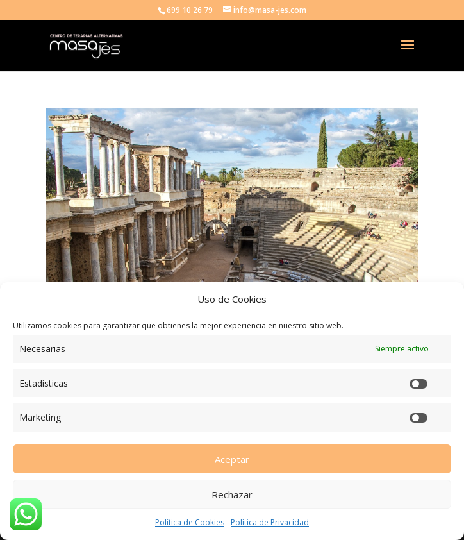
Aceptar (232, 459)
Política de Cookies (189, 522)
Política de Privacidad (270, 522)
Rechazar (232, 494)
